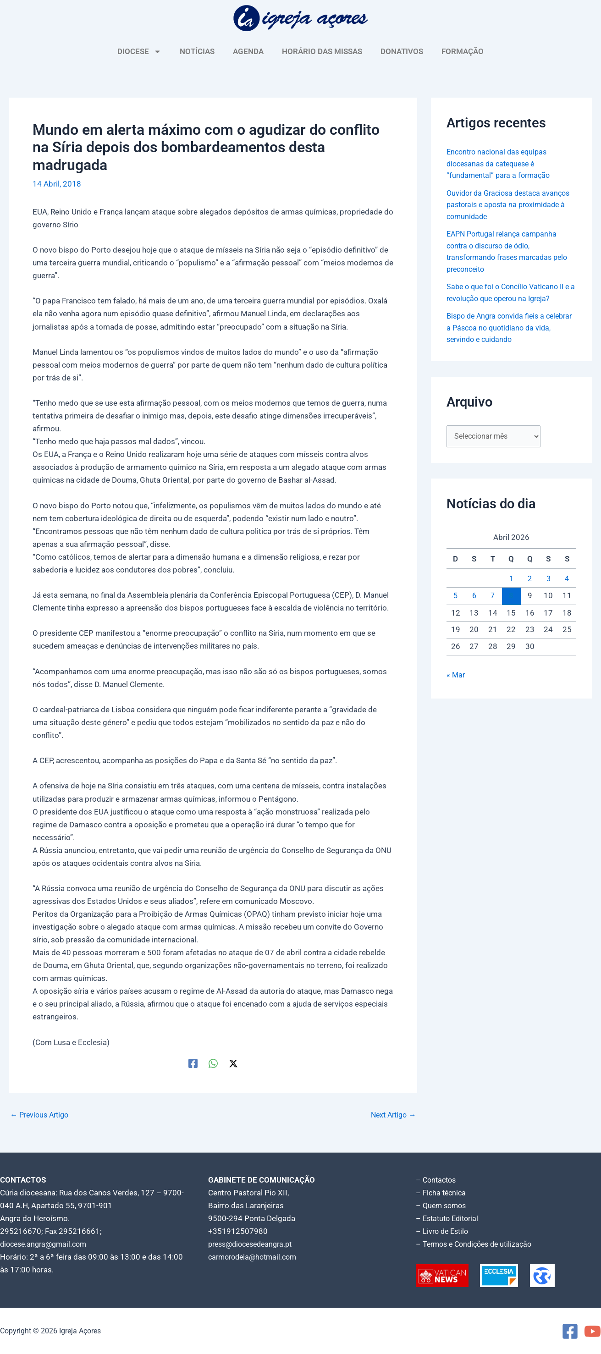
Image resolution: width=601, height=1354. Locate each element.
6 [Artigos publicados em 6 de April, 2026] (474, 595)
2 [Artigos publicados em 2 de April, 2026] (530, 578)
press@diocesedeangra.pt (254, 1244)
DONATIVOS (401, 51)
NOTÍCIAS (197, 51)
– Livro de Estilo (444, 1231)
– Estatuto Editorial (449, 1218)
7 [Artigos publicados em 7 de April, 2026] (493, 595)
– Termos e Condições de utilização (478, 1244)
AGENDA (248, 51)
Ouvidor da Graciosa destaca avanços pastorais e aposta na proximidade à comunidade (499, 204)
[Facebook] (193, 1063)
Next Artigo (391, 1115)
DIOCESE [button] (139, 51)
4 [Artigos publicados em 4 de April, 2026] (567, 578)
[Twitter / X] (233, 1063)
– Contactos (437, 1179)
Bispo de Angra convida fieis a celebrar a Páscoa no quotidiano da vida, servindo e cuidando (508, 327)
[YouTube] (592, 1331)
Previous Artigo (41, 1115)
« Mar (456, 675)
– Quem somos (442, 1205)
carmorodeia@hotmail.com (255, 1256)
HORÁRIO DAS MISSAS (322, 51)
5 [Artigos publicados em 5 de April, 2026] (455, 595)
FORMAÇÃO (462, 51)
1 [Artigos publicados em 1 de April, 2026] (511, 578)
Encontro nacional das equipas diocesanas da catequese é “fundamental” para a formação (501, 163)
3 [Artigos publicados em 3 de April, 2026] (548, 578)
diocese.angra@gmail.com (46, 1244)
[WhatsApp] (213, 1063)
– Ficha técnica (442, 1192)
